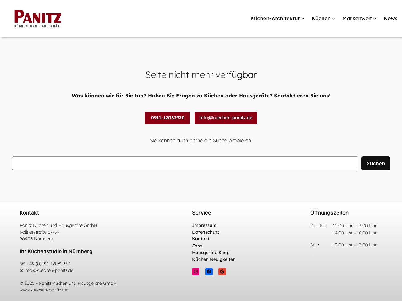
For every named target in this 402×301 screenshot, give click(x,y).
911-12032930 (56, 263)
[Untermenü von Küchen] (333, 18)
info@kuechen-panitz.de (225, 117)
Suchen (375, 163)
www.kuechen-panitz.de (43, 290)
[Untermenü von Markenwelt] (374, 18)
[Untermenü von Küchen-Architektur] (302, 18)
